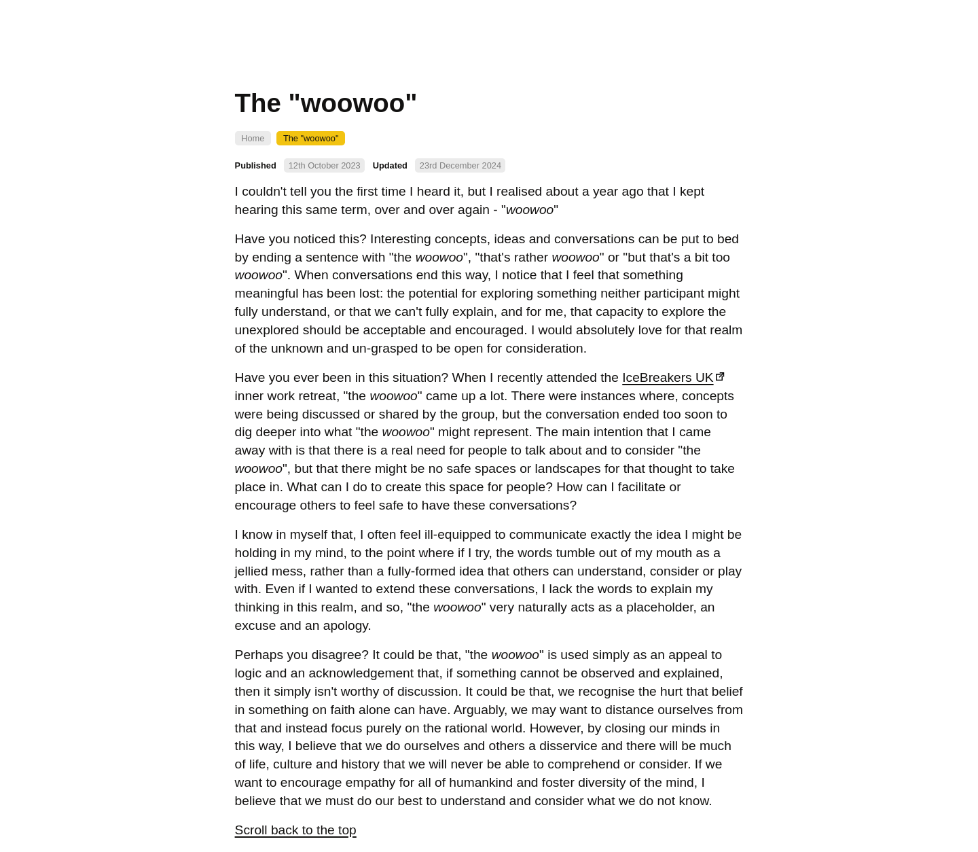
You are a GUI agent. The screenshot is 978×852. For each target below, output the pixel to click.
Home (252, 138)
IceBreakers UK (667, 377)
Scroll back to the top (296, 830)
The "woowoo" (311, 138)
